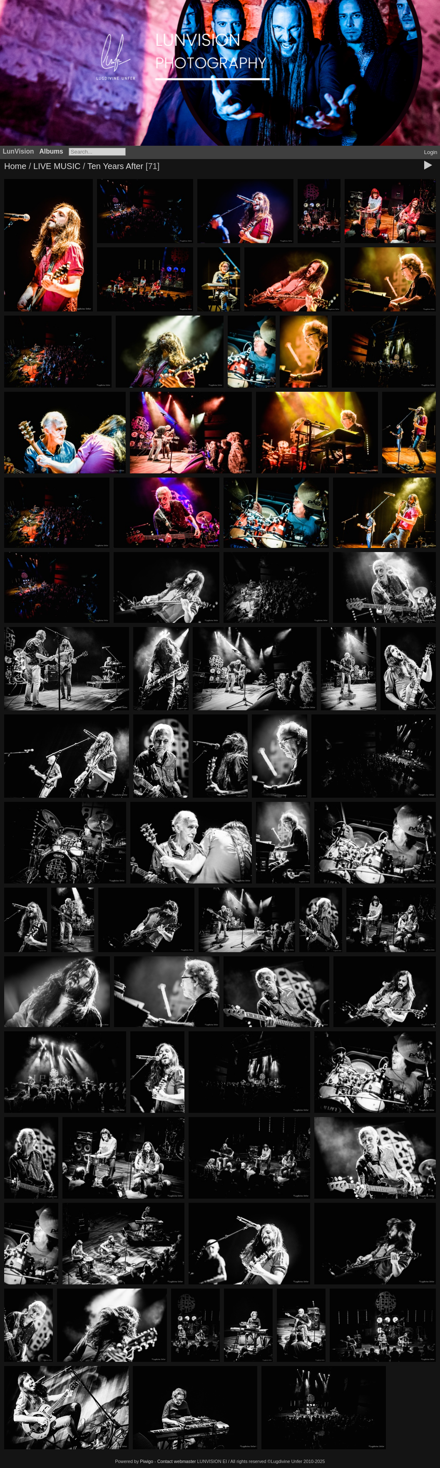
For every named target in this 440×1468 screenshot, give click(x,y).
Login (431, 152)
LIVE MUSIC (56, 166)
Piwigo (146, 1461)
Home (15, 166)
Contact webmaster (176, 1461)
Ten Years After (116, 166)
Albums (51, 151)
